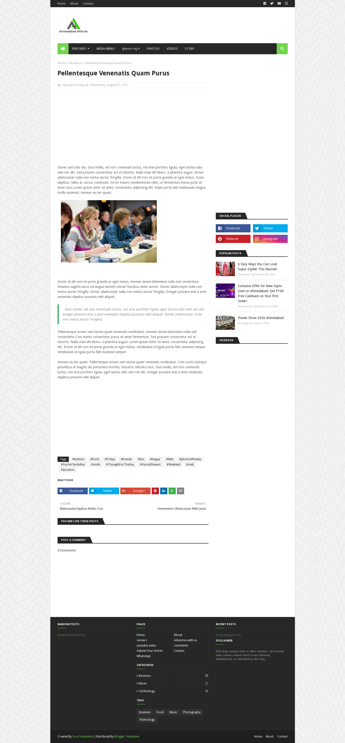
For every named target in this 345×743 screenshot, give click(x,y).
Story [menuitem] (190, 48)
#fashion (78, 459)
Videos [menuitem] (172, 48)
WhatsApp (144, 656)
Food (160, 712)
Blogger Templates (127, 736)
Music (174, 683)
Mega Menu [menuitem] (106, 48)
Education (75, 63)
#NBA (169, 459)
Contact (88, 3)
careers (142, 640)
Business (174, 675)
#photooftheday (190, 459)
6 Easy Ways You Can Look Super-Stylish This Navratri (257, 266)
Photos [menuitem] (153, 48)
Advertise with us (185, 640)
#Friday (110, 459)
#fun (141, 459)
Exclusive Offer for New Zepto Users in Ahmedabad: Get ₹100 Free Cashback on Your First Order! (261, 293)
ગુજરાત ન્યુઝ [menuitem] (131, 48)
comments (181, 645)
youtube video (146, 645)
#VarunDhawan (150, 464)
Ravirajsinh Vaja (73, 85)
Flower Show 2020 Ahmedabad (261, 318)
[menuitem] (63, 48)
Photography (192, 712)
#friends (126, 459)
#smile (95, 464)
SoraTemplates (82, 736)
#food (94, 459)
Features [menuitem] (79, 48)
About (74, 3)
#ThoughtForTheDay (120, 464)
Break (190, 464)
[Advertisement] (200, 25)
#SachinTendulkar (73, 464)
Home (61, 3)
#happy (155, 459)
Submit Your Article (150, 650)
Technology (174, 691)
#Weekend (173, 464)
